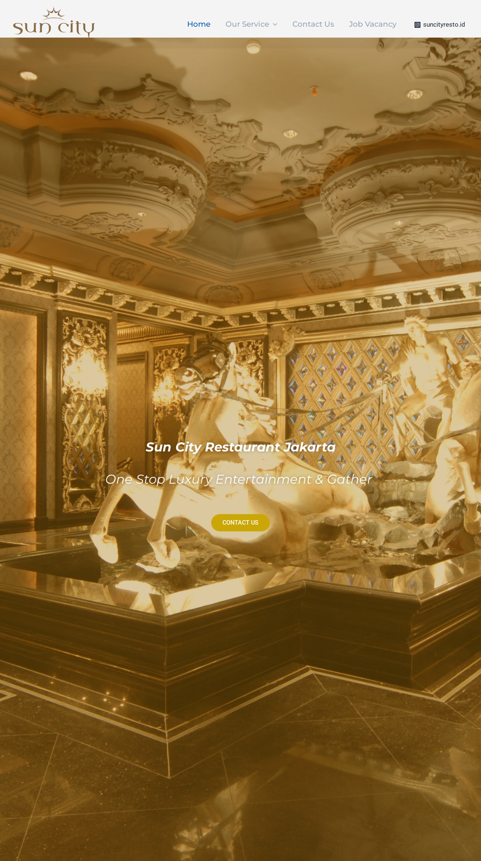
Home (198, 24)
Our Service (251, 24)
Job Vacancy (372, 24)
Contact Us (313, 24)
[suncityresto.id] (439, 24)
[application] (273, 24)
